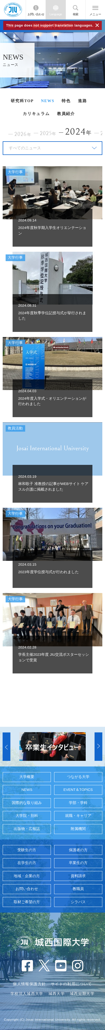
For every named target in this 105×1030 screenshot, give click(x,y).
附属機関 (78, 829)
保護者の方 (78, 850)
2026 (22, 134)
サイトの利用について (71, 984)
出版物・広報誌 (27, 829)
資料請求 (78, 876)
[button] (6, 746)
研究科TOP (22, 101)
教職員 (78, 889)
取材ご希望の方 (27, 902)
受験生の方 (26, 850)
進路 (82, 101)
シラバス (78, 902)
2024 (78, 131)
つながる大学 (78, 777)
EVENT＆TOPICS (78, 790)
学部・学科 (78, 803)
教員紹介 (66, 114)
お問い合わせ (36, 14)
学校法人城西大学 (26, 994)
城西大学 (56, 994)
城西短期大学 (82, 994)
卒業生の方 (78, 863)
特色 (66, 101)
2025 (48, 133)
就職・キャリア (78, 816)
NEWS (47, 101)
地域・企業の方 (27, 876)
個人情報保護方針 (29, 984)
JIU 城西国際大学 (13, 9)
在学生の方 (26, 863)
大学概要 (26, 777)
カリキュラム (36, 114)
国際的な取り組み (27, 803)
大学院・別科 (27, 816)
